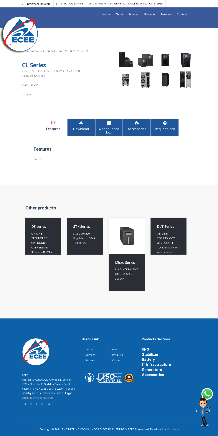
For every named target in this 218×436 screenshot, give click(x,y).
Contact (182, 14)
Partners (166, 14)
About (119, 14)
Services (133, 14)
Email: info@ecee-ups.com (38, 397)
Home (106, 14)
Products (150, 14)
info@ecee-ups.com (39, 4)
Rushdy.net (173, 429)
